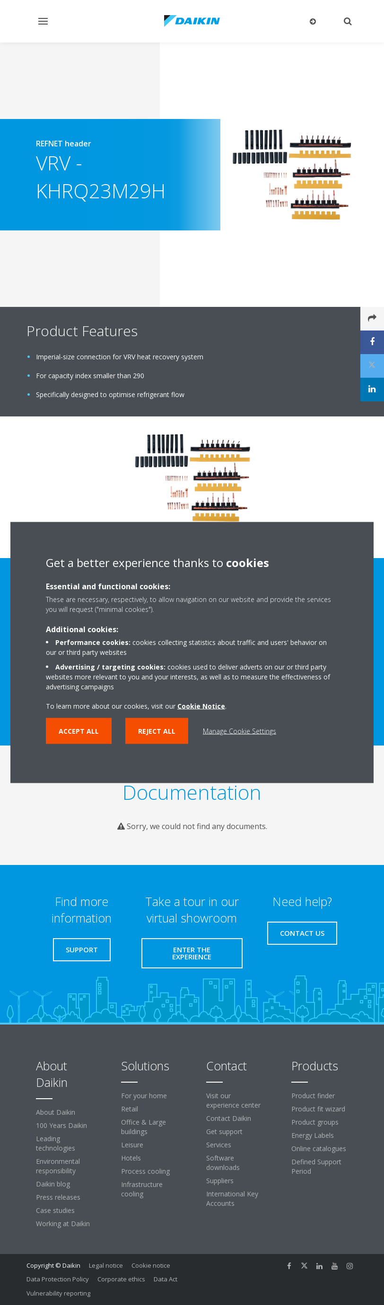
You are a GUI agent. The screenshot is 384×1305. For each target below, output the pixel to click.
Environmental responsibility (58, 1166)
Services (218, 1144)
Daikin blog (53, 1183)
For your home (144, 1095)
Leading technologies (55, 1143)
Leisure (132, 1144)
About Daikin (55, 1112)
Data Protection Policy (57, 1279)
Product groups (315, 1122)
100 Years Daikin (61, 1125)
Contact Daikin (228, 1118)
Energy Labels (312, 1135)
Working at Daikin (63, 1223)
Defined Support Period (316, 1166)
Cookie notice (150, 1265)
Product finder (313, 1095)
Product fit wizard (318, 1108)
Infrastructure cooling (142, 1189)
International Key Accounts (232, 1198)
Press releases (58, 1197)
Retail (129, 1108)
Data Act (165, 1279)
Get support (224, 1131)
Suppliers (220, 1180)
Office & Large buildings (143, 1127)
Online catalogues (318, 1148)
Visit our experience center (233, 1100)
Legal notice (106, 1265)
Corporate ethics (121, 1279)
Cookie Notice (201, 706)
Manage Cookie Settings (239, 731)
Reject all (156, 731)
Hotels (131, 1157)
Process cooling (145, 1171)
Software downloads (223, 1162)
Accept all (79, 731)
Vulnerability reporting (58, 1293)
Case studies (55, 1210)
